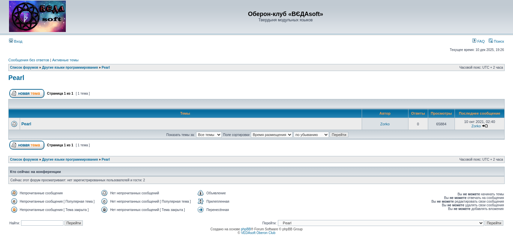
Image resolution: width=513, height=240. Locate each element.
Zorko (385, 124)
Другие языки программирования (70, 67)
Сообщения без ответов (28, 60)
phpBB (246, 229)
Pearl (106, 67)
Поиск (496, 41)
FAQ (478, 41)
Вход (15, 41)
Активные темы (65, 60)
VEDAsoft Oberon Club (258, 233)
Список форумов (24, 67)
